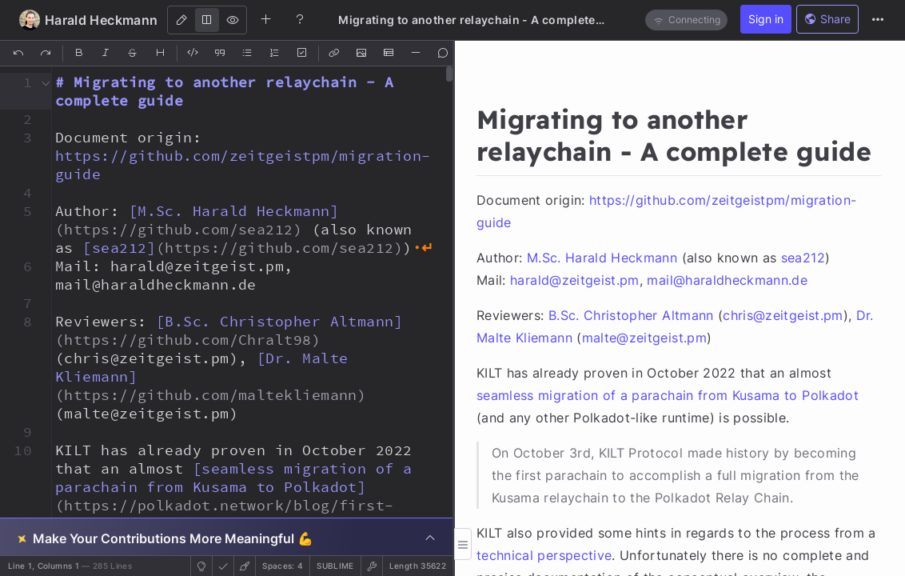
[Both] (207, 20)
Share (827, 19)
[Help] (299, 19)
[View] (233, 20)
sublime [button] (335, 565)
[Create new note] (266, 19)
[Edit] (181, 20)
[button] (18, 82)
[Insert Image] (362, 53)
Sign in (765, 19)
